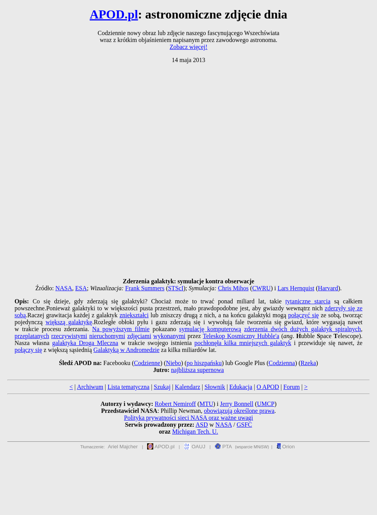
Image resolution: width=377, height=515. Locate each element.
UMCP (265, 404)
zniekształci (134, 315)
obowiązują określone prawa (239, 410)
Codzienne (147, 363)
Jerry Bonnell (236, 404)
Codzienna (282, 363)
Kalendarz (187, 387)
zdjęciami (139, 336)
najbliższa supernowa (197, 370)
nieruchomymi (107, 336)
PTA (223, 446)
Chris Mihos (233, 288)
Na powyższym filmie (120, 329)
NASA (63, 288)
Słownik (214, 387)
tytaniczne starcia (307, 301)
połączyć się (303, 315)
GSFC (244, 424)
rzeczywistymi (69, 336)
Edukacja (241, 387)
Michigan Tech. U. (195, 431)
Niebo (173, 363)
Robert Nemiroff (175, 404)
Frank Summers (144, 288)
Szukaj (162, 387)
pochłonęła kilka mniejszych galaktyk (242, 343)
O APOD (267, 387)
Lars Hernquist (296, 288)
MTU (206, 404)
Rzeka (308, 363)
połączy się (28, 350)
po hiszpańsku (204, 363)
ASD (202, 424)
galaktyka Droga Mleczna (85, 343)
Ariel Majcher (123, 446)
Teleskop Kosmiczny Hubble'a (241, 336)
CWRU (261, 288)
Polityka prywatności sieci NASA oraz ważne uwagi (188, 417)
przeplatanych (32, 336)
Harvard (328, 288)
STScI (175, 288)
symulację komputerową (210, 329)
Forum (291, 387)
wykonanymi (169, 336)
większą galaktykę (68, 322)
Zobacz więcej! (188, 47)
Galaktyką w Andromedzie (127, 350)
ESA (81, 288)
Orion (285, 446)
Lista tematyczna (128, 387)
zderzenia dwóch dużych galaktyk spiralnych (302, 329)
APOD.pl (114, 14)
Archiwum (90, 387)
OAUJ (194, 446)
